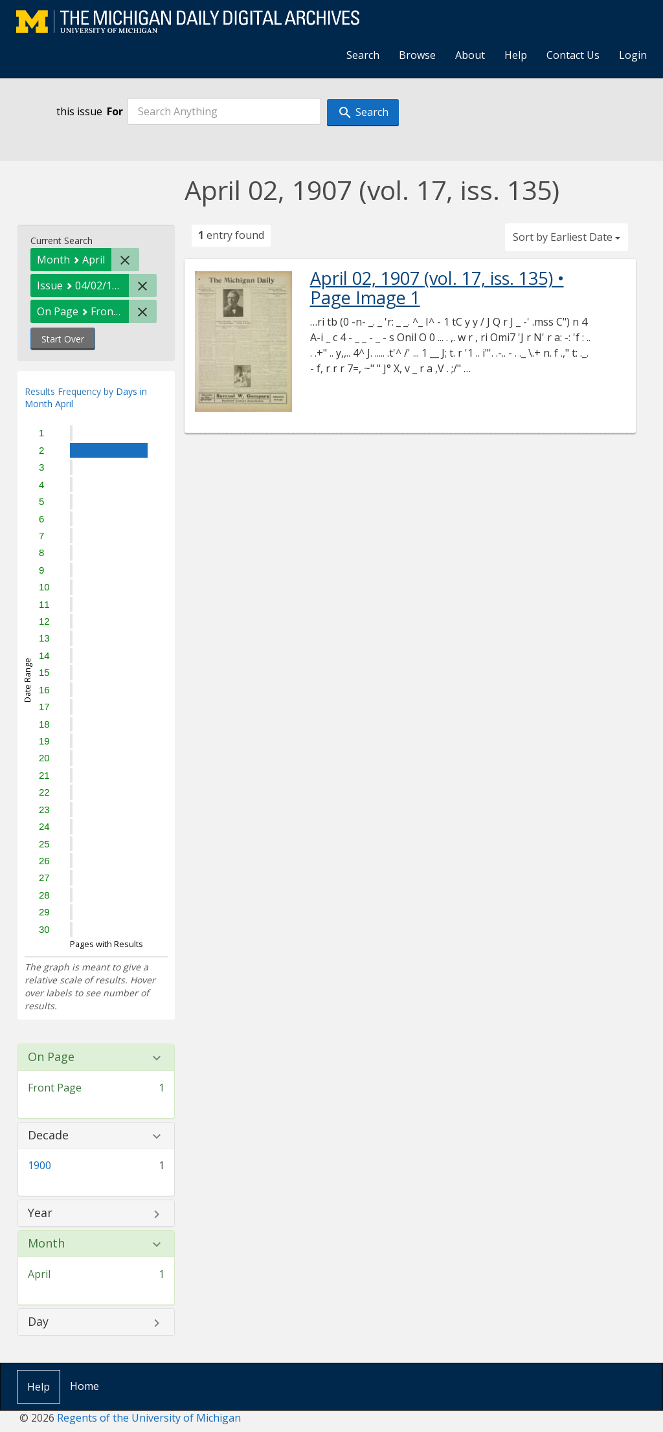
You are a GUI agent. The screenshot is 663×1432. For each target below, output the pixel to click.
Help (515, 55)
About (470, 55)
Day (38, 1321)
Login (633, 55)
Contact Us (573, 55)
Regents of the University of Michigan (149, 1418)
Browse (417, 55)
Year (40, 1213)
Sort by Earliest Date (566, 237)
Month (46, 1243)
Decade (48, 1135)
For (115, 111)
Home (84, 1386)
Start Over (62, 339)
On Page (51, 1057)
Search (362, 55)
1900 (39, 1165)
